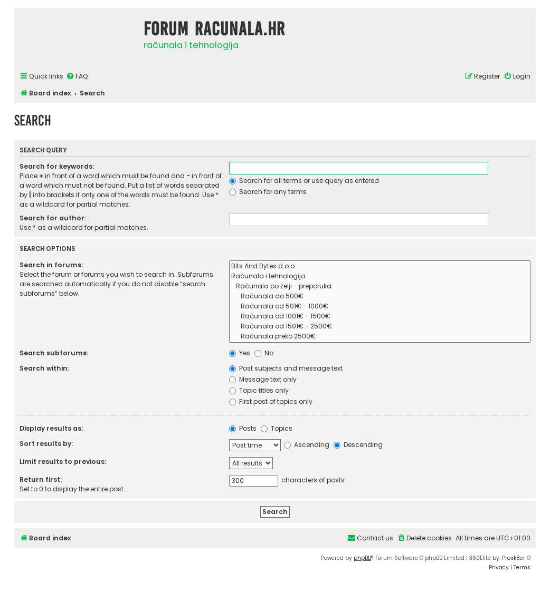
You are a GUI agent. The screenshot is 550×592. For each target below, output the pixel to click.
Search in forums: (51, 264)
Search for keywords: (57, 166)
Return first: (41, 479)
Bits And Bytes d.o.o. (379, 266)
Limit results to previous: (63, 461)
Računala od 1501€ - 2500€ (379, 327)
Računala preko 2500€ (379, 337)
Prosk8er (513, 558)
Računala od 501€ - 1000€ (379, 307)
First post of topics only (270, 401)
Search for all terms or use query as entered (304, 180)
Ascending (306, 444)
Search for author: (53, 217)
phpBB (362, 558)
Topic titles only (259, 390)
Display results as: (51, 428)
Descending (358, 444)
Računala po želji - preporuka (379, 287)
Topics (276, 428)
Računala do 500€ (379, 297)
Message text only (263, 379)
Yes (239, 352)
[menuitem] (77, 77)
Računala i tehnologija (379, 276)
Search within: (44, 368)
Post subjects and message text (286, 368)
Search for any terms (268, 191)
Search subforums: (54, 352)
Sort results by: (46, 443)
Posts (243, 428)
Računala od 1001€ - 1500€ (379, 317)
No (263, 352)
